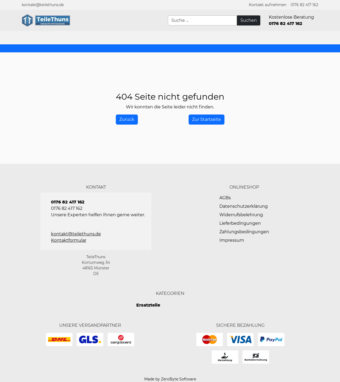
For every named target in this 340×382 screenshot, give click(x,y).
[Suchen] (248, 20)
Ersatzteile (148, 305)
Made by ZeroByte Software (170, 379)
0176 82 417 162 (304, 4)
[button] (267, 5)
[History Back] (127, 119)
